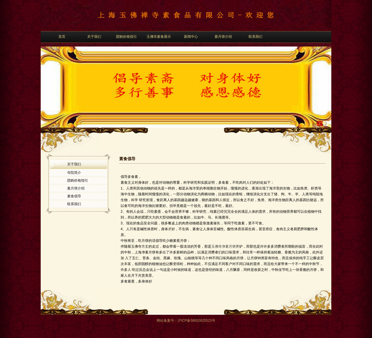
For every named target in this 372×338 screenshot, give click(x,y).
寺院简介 (74, 173)
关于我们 (94, 37)
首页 (61, 37)
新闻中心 (191, 37)
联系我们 (255, 37)
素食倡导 (74, 196)
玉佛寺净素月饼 (223, 246)
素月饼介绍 (223, 37)
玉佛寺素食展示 (158, 37)
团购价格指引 (126, 37)
